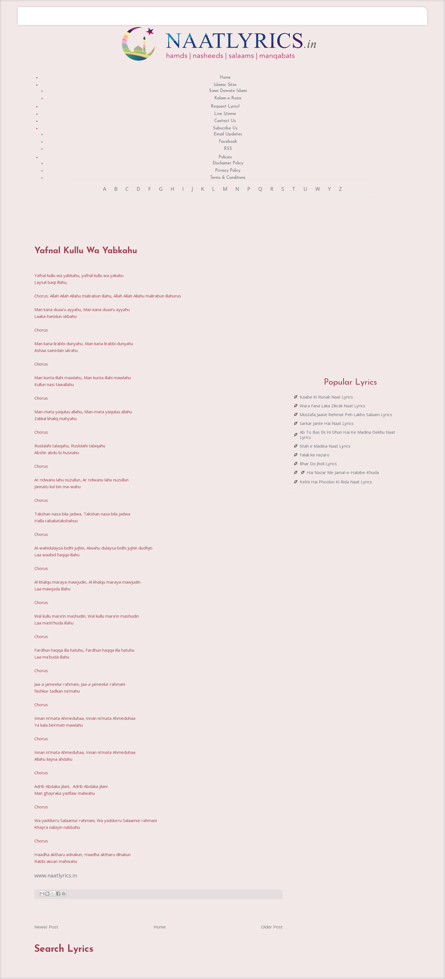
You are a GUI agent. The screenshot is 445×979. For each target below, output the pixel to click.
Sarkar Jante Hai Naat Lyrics (327, 423)
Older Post (272, 927)
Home (225, 78)
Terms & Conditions (227, 178)
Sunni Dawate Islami (228, 91)
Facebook (228, 142)
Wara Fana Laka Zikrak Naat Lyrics (333, 405)
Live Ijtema (225, 114)
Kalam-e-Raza (227, 98)
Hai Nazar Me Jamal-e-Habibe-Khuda (343, 472)
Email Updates (228, 134)
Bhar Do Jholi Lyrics (318, 463)
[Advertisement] (158, 215)
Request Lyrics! (225, 106)
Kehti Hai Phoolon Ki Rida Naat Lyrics (336, 481)
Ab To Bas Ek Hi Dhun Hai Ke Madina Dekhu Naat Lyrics (347, 434)
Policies (225, 157)
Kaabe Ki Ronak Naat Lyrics (326, 396)
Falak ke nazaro (314, 454)
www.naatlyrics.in (55, 875)
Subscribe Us (225, 128)
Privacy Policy (227, 171)
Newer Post (46, 927)
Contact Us (225, 121)
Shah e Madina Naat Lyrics (325, 445)
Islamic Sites (225, 85)
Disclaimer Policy (228, 163)
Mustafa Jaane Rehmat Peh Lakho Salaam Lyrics (346, 414)
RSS (228, 149)
